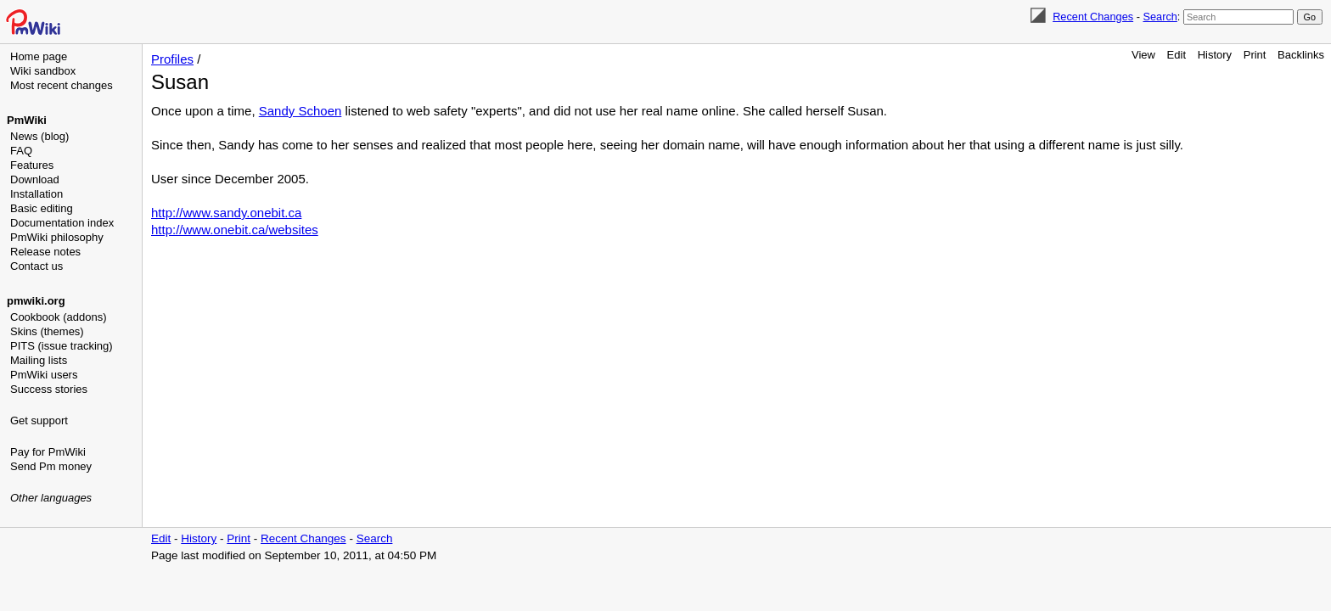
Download (34, 179)
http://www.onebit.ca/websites (234, 229)
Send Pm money (51, 466)
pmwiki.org (36, 300)
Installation (36, 194)
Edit (1176, 54)
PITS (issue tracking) (61, 345)
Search (1160, 16)
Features (31, 165)
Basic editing (41, 208)
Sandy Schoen (300, 111)
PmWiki (27, 120)
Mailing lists (38, 360)
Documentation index (62, 222)
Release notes (45, 251)
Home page (38, 56)
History (1215, 54)
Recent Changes (1093, 16)
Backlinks (1301, 54)
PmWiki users (43, 374)
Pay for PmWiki (48, 452)
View (1143, 54)
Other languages (51, 497)
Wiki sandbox (43, 70)
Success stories (48, 389)
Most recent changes (61, 85)
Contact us (36, 266)
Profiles (172, 59)
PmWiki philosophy (57, 237)
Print (1255, 54)
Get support (39, 420)
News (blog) (39, 136)
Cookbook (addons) (58, 317)
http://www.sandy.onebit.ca (226, 212)
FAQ (21, 150)
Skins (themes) (47, 331)
